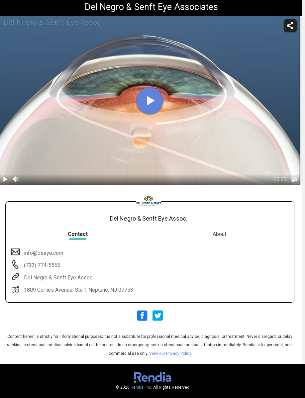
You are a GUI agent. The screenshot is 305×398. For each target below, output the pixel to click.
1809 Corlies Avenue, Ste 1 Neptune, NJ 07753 (78, 290)
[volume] (16, 179)
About (219, 234)
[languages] (294, 180)
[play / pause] (5, 179)
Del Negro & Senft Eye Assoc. (58, 277)
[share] (290, 25)
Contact (78, 234)
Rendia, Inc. (141, 387)
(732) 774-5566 (41, 265)
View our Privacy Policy (170, 353)
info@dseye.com (43, 253)
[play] (150, 100)
